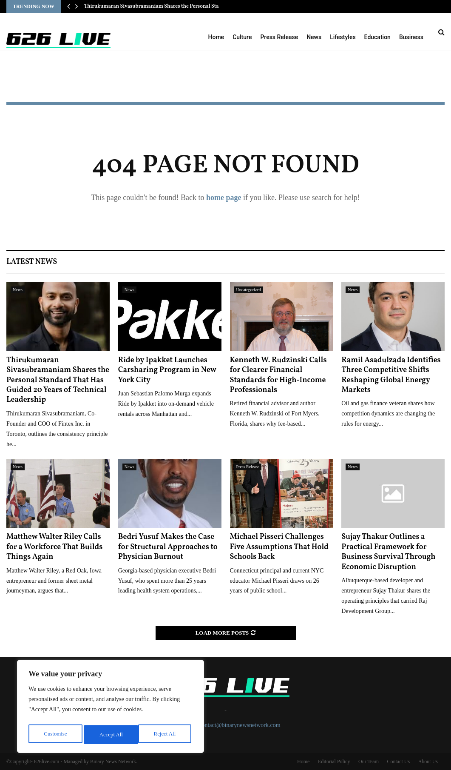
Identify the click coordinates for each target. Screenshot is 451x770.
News (313, 37)
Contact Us (398, 761)
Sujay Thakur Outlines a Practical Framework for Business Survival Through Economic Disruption (388, 552)
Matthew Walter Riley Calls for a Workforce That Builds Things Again (54, 547)
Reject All (110, 734)
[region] (110, 708)
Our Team (368, 761)
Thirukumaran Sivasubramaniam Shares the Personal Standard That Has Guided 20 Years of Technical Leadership (57, 380)
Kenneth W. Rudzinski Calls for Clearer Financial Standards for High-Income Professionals (278, 375)
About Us (428, 761)
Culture (242, 37)
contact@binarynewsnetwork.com (239, 725)
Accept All (166, 734)
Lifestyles (342, 37)
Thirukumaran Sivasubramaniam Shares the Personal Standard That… (167, 6)
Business (411, 37)
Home (216, 37)
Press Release (279, 37)
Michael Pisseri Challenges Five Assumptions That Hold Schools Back (279, 547)
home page (223, 197)
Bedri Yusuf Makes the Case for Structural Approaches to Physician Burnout (168, 547)
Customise (54, 734)
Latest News (31, 262)
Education (377, 37)
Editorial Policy (334, 761)
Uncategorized (248, 289)
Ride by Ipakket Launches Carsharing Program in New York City (167, 370)
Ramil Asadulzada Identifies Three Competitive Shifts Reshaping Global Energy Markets (390, 375)
